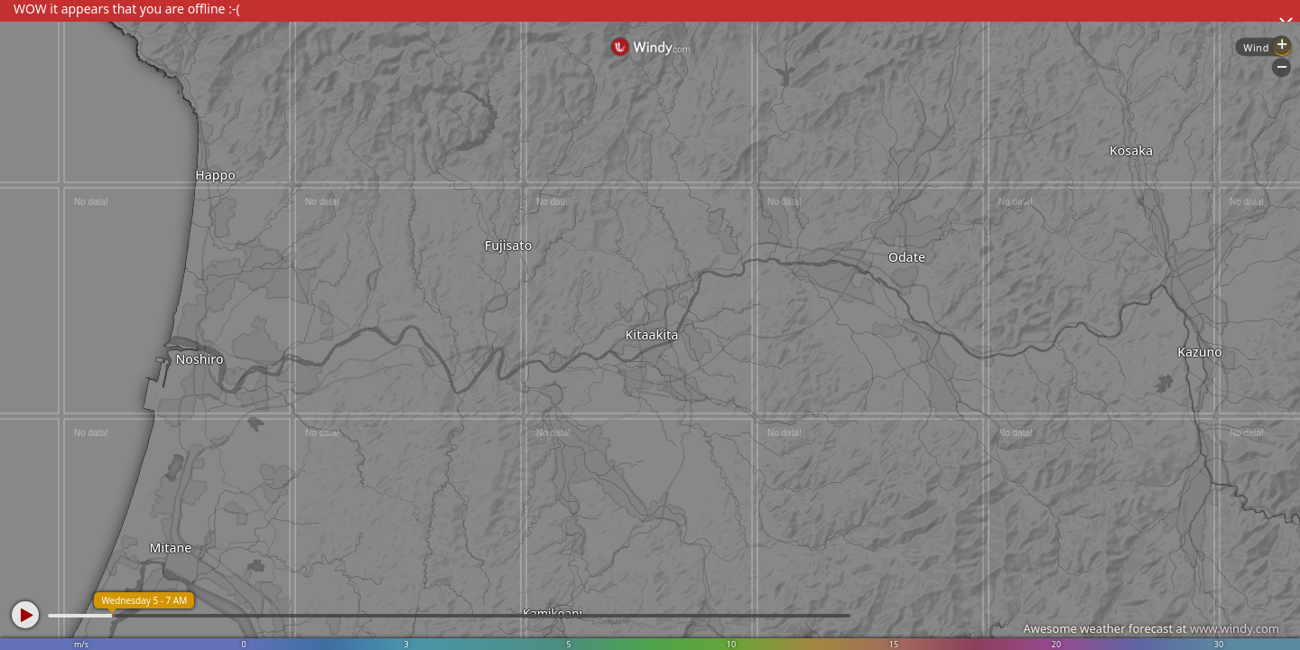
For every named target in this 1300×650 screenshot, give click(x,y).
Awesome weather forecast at (1151, 628)
